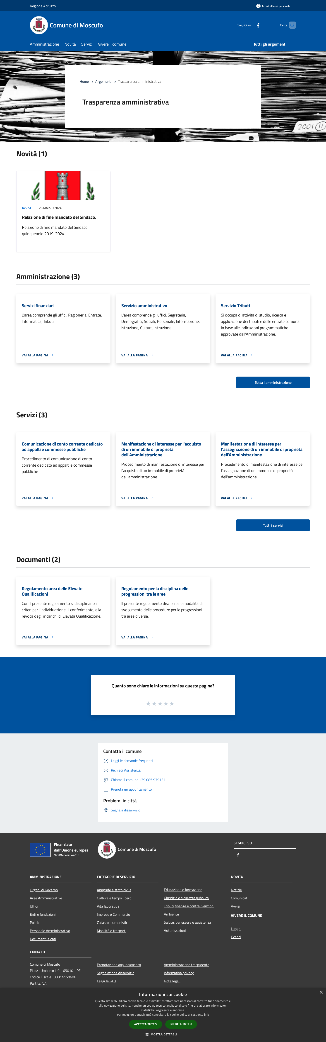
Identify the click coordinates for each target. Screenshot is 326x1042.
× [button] (321, 992)
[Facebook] (250, 25)
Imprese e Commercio (113, 914)
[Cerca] (290, 25)
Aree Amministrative (46, 898)
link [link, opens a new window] (206, 1015)
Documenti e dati (43, 939)
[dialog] (163, 1015)
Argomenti (103, 81)
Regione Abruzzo (43, 6)
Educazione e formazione (183, 889)
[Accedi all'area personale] (273, 6)
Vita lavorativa (108, 906)
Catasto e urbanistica (113, 922)
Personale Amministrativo (50, 930)
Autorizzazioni (175, 930)
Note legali (172, 981)
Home (84, 81)
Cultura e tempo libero (114, 898)
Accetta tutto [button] (145, 1024)
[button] (163, 1034)
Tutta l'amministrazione (273, 382)
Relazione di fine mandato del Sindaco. (59, 217)
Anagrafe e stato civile (114, 890)
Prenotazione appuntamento (119, 964)
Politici (35, 922)
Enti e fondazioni (43, 914)
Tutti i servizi (273, 525)
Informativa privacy (179, 973)
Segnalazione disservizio (115, 973)
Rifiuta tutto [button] (181, 1024)
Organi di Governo (44, 890)
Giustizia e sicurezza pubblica (186, 898)
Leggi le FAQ (106, 981)
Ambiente (171, 914)
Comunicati (239, 898)
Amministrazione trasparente (186, 964)
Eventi (236, 937)
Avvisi (26, 207)
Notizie (236, 890)
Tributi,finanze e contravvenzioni (189, 906)
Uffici (34, 906)
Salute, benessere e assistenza (187, 922)
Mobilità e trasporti (111, 930)
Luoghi (236, 928)
